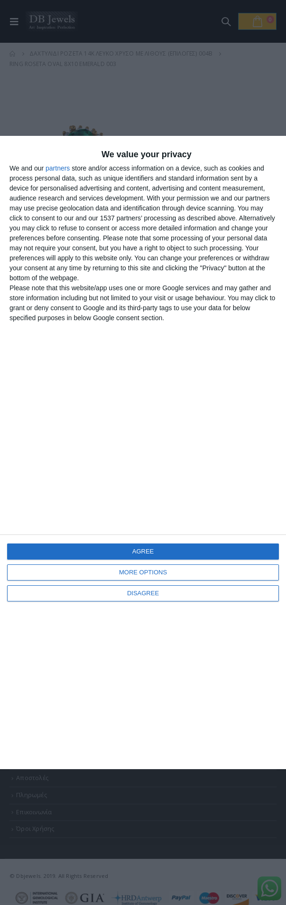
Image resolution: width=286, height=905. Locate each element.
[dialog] (143, 453)
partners (58, 168)
